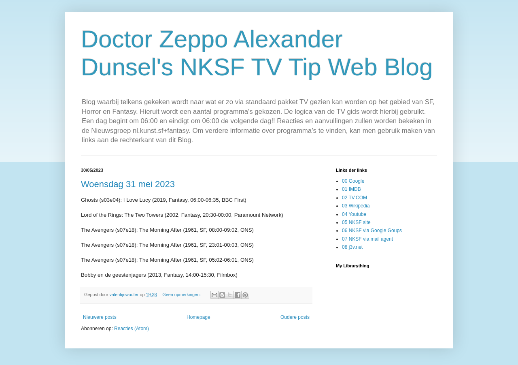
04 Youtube (354, 214)
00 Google (353, 181)
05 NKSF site (356, 222)
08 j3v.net (352, 247)
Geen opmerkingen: (182, 294)
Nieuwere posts (100, 317)
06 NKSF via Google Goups (372, 230)
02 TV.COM (354, 198)
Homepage (198, 317)
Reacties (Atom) (131, 328)
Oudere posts (295, 317)
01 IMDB (351, 189)
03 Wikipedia (356, 206)
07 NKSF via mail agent (367, 239)
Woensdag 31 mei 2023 (128, 184)
